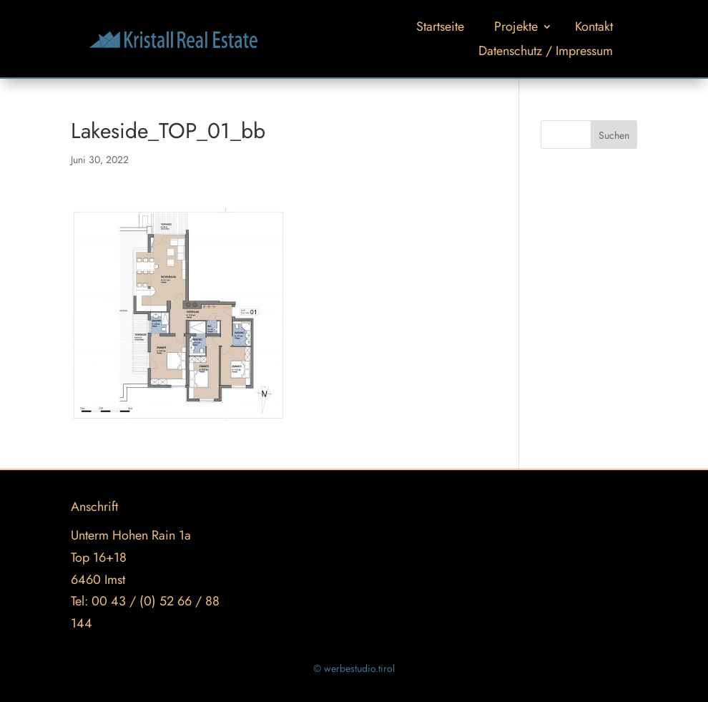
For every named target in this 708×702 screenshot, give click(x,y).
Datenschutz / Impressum (545, 51)
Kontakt (594, 26)
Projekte (516, 26)
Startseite (440, 26)
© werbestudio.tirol (354, 668)
